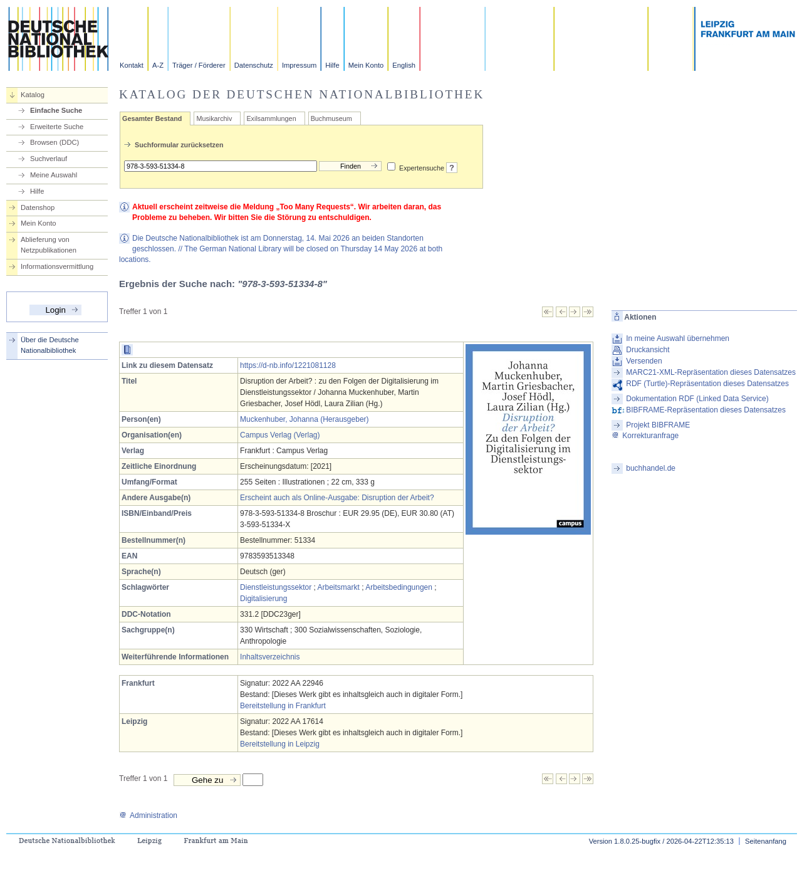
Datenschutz (253, 65)
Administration (148, 815)
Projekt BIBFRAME (658, 425)
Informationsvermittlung (57, 266)
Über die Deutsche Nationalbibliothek (50, 345)
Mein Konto (366, 65)
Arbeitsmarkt (339, 587)
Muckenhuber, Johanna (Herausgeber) (304, 419)
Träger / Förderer (199, 65)
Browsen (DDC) (54, 142)
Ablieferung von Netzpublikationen (48, 245)
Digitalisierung (263, 598)
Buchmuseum (331, 118)
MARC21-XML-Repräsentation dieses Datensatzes (711, 372)
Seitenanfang (765, 841)
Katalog (32, 94)
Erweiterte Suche (56, 126)
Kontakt (131, 65)
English (403, 65)
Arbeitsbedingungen (398, 587)
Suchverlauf (48, 158)
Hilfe (332, 65)
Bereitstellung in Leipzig (280, 744)
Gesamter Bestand (152, 118)
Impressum (299, 65)
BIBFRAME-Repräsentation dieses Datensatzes (706, 410)
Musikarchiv (214, 118)
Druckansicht (647, 349)
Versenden (644, 361)
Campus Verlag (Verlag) (280, 435)
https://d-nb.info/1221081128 (288, 365)
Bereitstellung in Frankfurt (283, 705)
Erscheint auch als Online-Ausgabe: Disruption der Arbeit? (337, 497)
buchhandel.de (650, 468)
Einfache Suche (56, 110)
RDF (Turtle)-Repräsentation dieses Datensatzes (707, 383)
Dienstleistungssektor (275, 587)
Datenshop (38, 207)
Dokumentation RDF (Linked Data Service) (697, 398)
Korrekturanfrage (645, 435)
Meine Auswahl (53, 175)
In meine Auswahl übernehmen (677, 338)
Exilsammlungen (271, 118)
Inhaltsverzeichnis (269, 656)
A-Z (158, 65)
